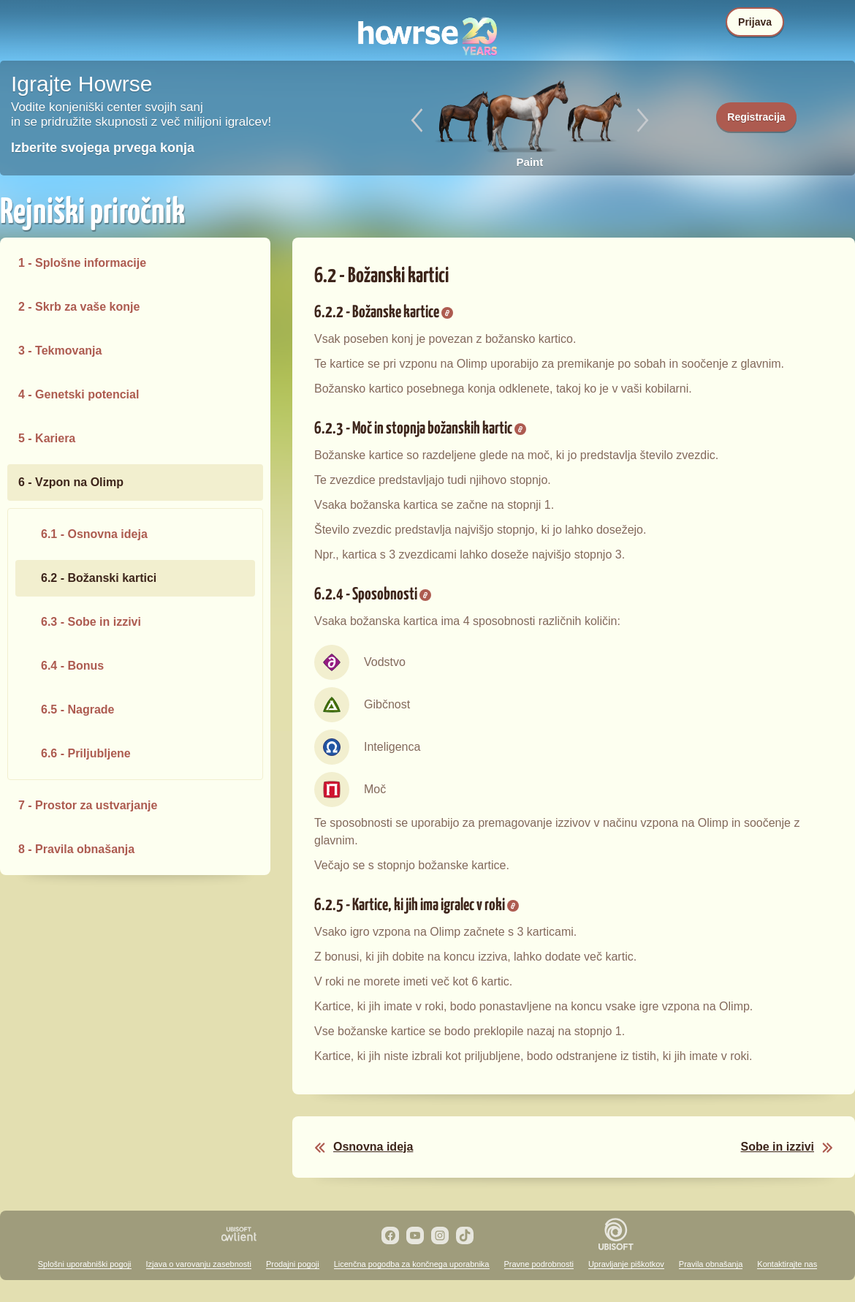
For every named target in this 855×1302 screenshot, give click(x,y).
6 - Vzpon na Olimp (70, 482)
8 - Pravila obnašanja (76, 849)
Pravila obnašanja (710, 1264)
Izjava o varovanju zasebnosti (198, 1264)
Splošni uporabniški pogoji (85, 1264)
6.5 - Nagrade (77, 709)
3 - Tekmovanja (60, 350)
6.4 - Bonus (72, 665)
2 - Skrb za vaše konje (79, 306)
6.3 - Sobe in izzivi (91, 622)
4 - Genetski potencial (78, 394)
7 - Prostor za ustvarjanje (87, 805)
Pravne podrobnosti (539, 1264)
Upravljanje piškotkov (626, 1264)
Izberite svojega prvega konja (102, 147)
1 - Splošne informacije (82, 263)
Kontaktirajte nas (787, 1264)
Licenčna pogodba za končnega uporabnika (412, 1264)
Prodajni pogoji (292, 1264)
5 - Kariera (46, 438)
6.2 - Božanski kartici (98, 578)
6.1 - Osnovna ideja (94, 534)
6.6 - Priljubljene (86, 753)
